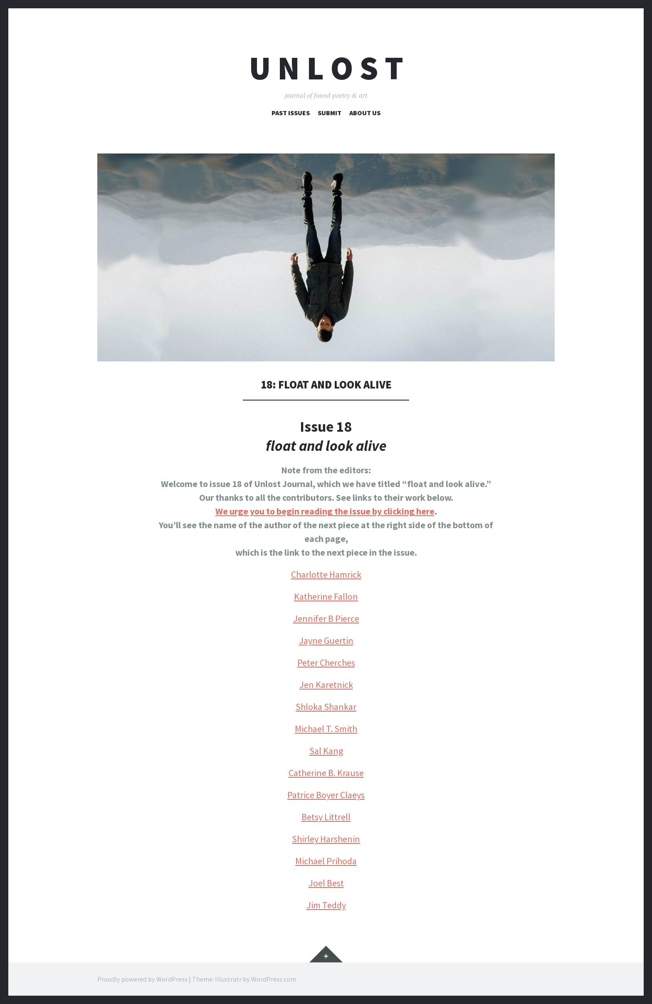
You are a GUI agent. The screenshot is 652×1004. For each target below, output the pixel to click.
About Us (364, 113)
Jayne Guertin (326, 640)
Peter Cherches (326, 662)
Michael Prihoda (326, 861)
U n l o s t (326, 68)
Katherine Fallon (326, 596)
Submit (329, 113)
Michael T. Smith (326, 728)
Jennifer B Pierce (326, 618)
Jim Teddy (326, 905)
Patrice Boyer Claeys (326, 795)
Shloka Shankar (326, 706)
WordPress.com (273, 979)
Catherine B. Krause (326, 773)
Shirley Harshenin (326, 839)
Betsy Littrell (326, 817)
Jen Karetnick (326, 684)
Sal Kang (326, 751)
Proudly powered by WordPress (142, 979)
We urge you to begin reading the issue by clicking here (325, 511)
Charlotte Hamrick (326, 574)
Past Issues (291, 113)
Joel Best (326, 883)
